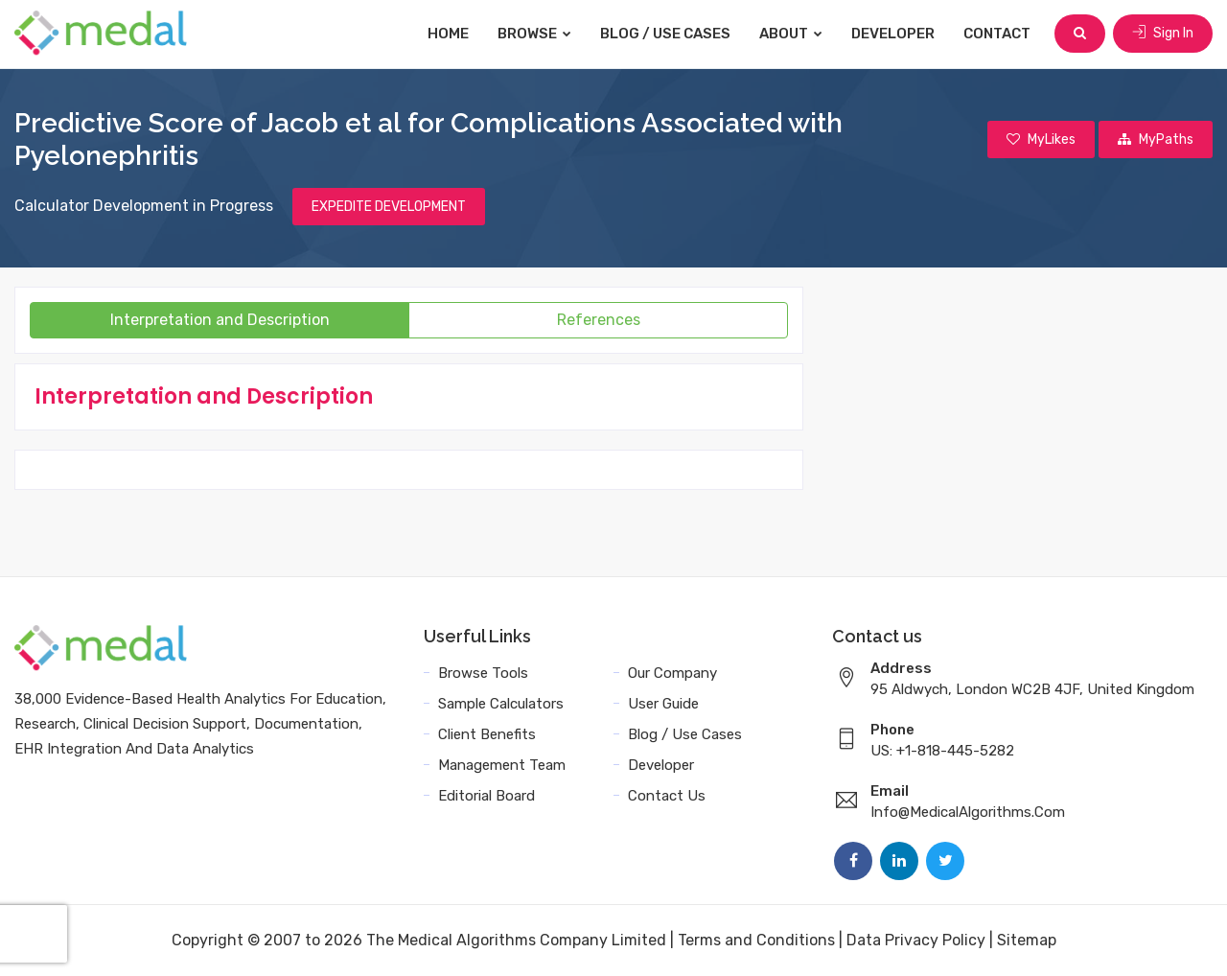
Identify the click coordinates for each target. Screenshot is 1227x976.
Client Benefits (487, 734)
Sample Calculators (501, 703)
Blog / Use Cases (665, 33)
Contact (996, 33)
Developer (893, 33)
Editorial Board (486, 795)
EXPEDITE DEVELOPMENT (389, 206)
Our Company (672, 673)
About (790, 33)
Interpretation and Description (220, 320)
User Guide (663, 703)
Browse (534, 33)
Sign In (1162, 33)
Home (448, 33)
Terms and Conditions (756, 940)
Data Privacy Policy (915, 940)
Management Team (502, 765)
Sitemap (1026, 940)
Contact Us (667, 795)
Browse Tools (483, 673)
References (598, 320)
